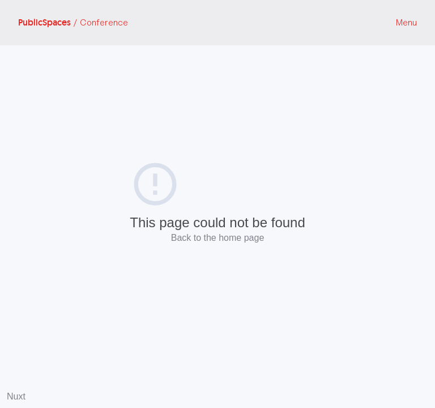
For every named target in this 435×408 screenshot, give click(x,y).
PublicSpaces (73, 22)
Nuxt (16, 396)
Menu (406, 22)
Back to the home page (218, 238)
